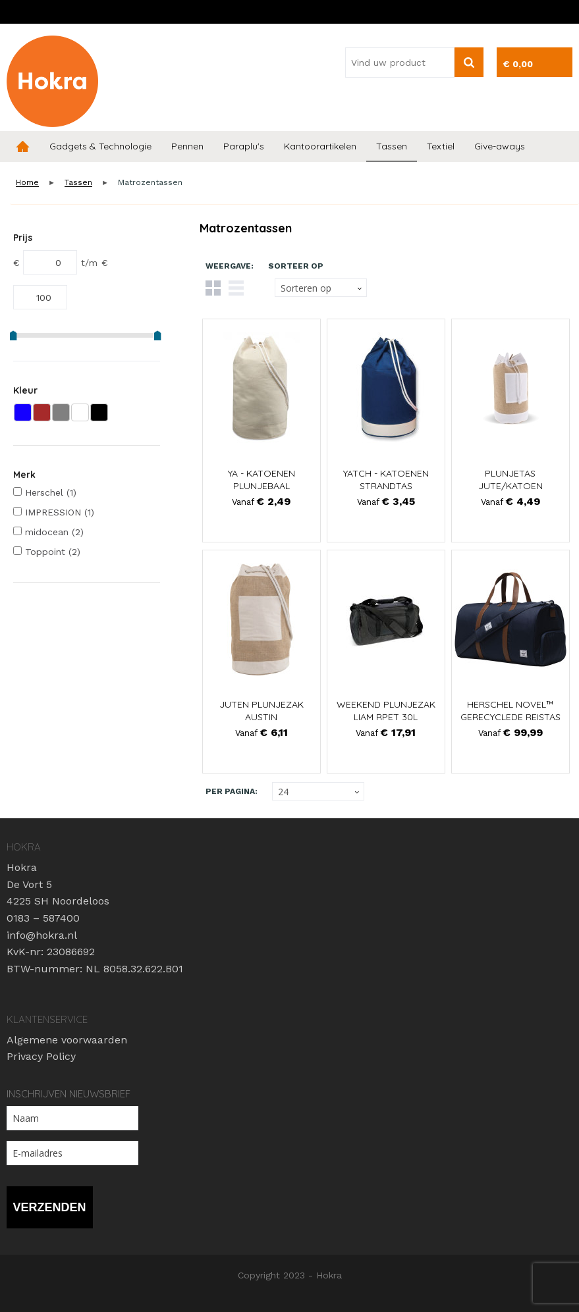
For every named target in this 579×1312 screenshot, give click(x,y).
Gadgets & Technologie (100, 146)
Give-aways (499, 146)
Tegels (213, 288)
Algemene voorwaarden (67, 1040)
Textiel (441, 146)
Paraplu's (243, 146)
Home (23, 146)
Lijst (236, 288)
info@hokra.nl (42, 935)
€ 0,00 (518, 64)
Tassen (391, 146)
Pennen (187, 146)
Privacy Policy (41, 1056)
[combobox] (400, 62)
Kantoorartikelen (320, 146)
